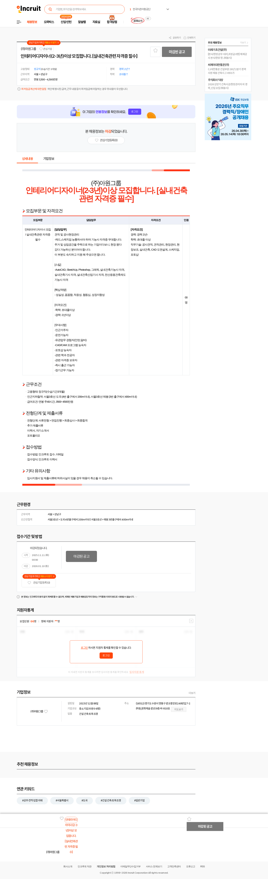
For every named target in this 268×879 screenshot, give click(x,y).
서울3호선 (53, 519)
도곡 (62, 519)
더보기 (192, 693)
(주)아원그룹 (28, 49)
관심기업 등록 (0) (38, 583)
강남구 (57, 514)
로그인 (84, 648)
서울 (50, 514)
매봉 (106, 519)
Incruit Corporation (138, 872)
